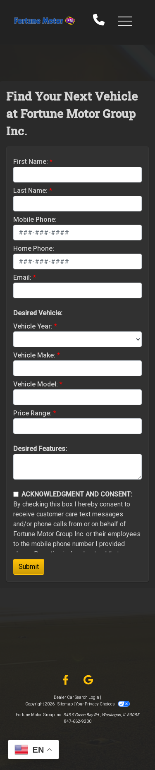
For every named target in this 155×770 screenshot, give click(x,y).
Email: (22, 277)
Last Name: (30, 190)
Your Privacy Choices (102, 704)
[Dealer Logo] (45, 21)
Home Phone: (33, 248)
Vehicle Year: (32, 326)
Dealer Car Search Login (76, 697)
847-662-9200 (77, 721)
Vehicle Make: (34, 355)
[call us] (99, 21)
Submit (29, 567)
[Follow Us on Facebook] (65, 680)
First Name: (30, 162)
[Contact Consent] (16, 494)
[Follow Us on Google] (88, 680)
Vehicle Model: (35, 384)
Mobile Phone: (35, 219)
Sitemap (65, 704)
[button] (124, 20)
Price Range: (32, 413)
